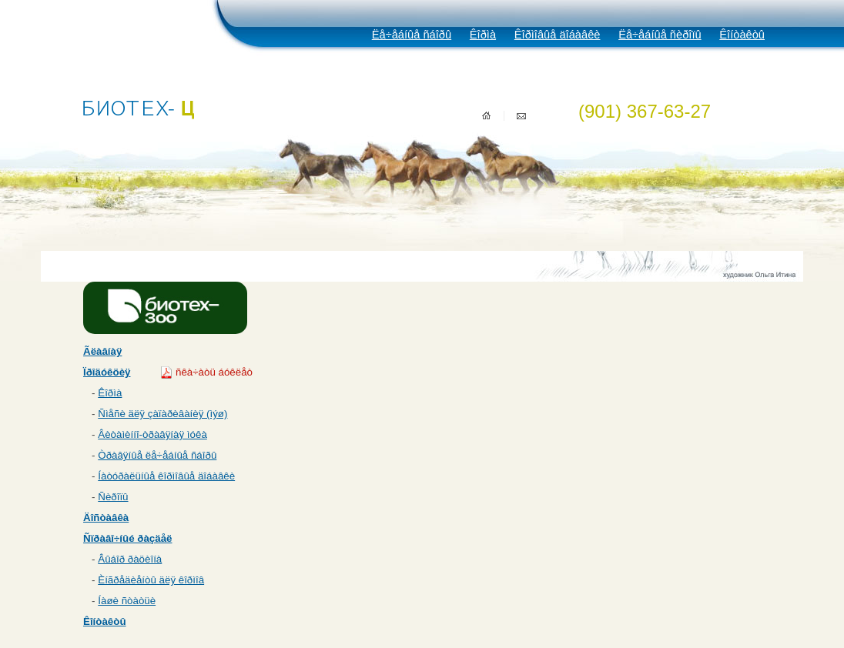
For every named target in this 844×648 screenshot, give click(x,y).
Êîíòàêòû (742, 34)
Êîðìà (483, 34)
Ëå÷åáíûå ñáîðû (411, 34)
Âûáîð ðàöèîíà (130, 559)
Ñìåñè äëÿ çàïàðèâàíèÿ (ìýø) (162, 413)
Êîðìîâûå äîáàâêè (557, 34)
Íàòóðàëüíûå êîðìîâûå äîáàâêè (166, 476)
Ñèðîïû (113, 497)
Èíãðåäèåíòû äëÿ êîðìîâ (151, 580)
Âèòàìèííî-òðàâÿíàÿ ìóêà (152, 434)
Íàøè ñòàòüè (127, 600)
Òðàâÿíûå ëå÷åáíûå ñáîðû (157, 455)
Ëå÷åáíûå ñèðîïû (659, 34)
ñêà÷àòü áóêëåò (214, 372)
